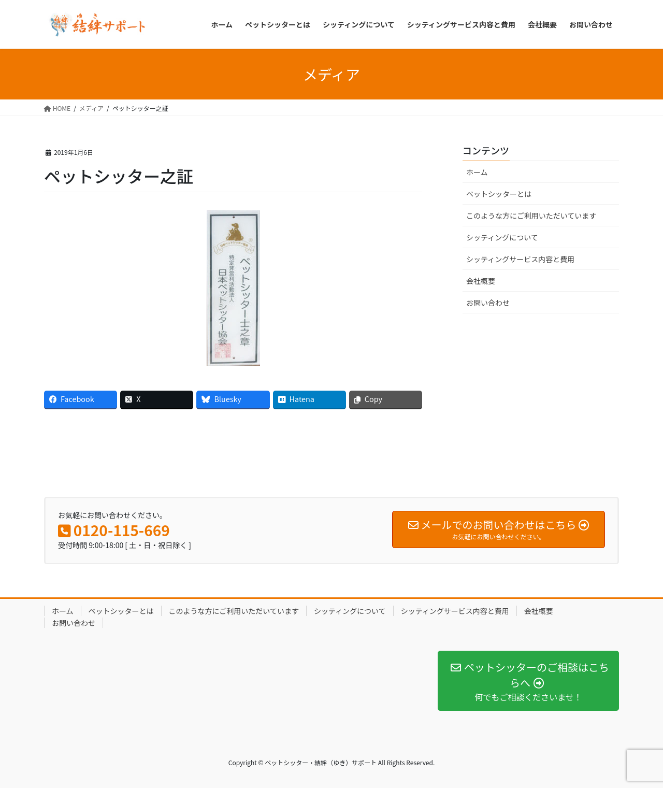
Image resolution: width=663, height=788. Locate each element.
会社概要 (480, 281)
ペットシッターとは (498, 194)
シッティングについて (502, 237)
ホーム (477, 172)
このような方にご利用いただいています (531, 215)
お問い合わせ (488, 302)
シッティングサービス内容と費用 (520, 259)
